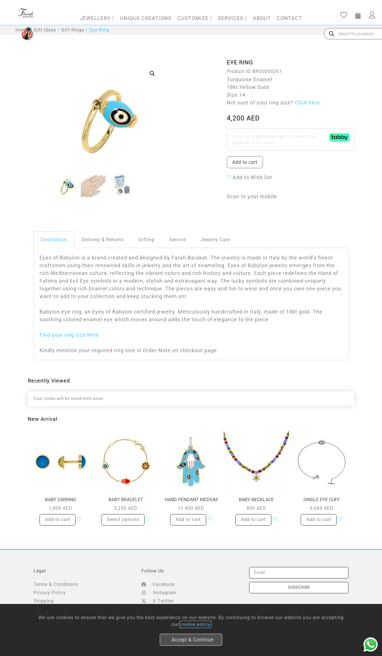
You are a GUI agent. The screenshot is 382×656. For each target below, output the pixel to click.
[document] (191, 328)
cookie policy (195, 624)
